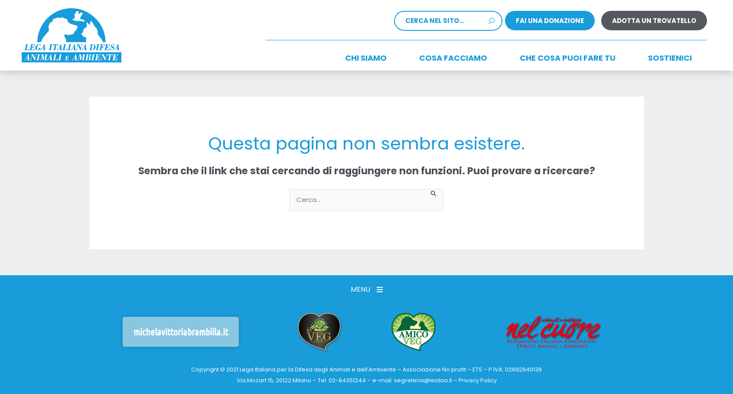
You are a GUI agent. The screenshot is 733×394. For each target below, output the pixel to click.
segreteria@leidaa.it (423, 380)
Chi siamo (366, 57)
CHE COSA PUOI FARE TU (568, 57)
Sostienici (670, 57)
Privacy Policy (478, 380)
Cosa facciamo (453, 57)
